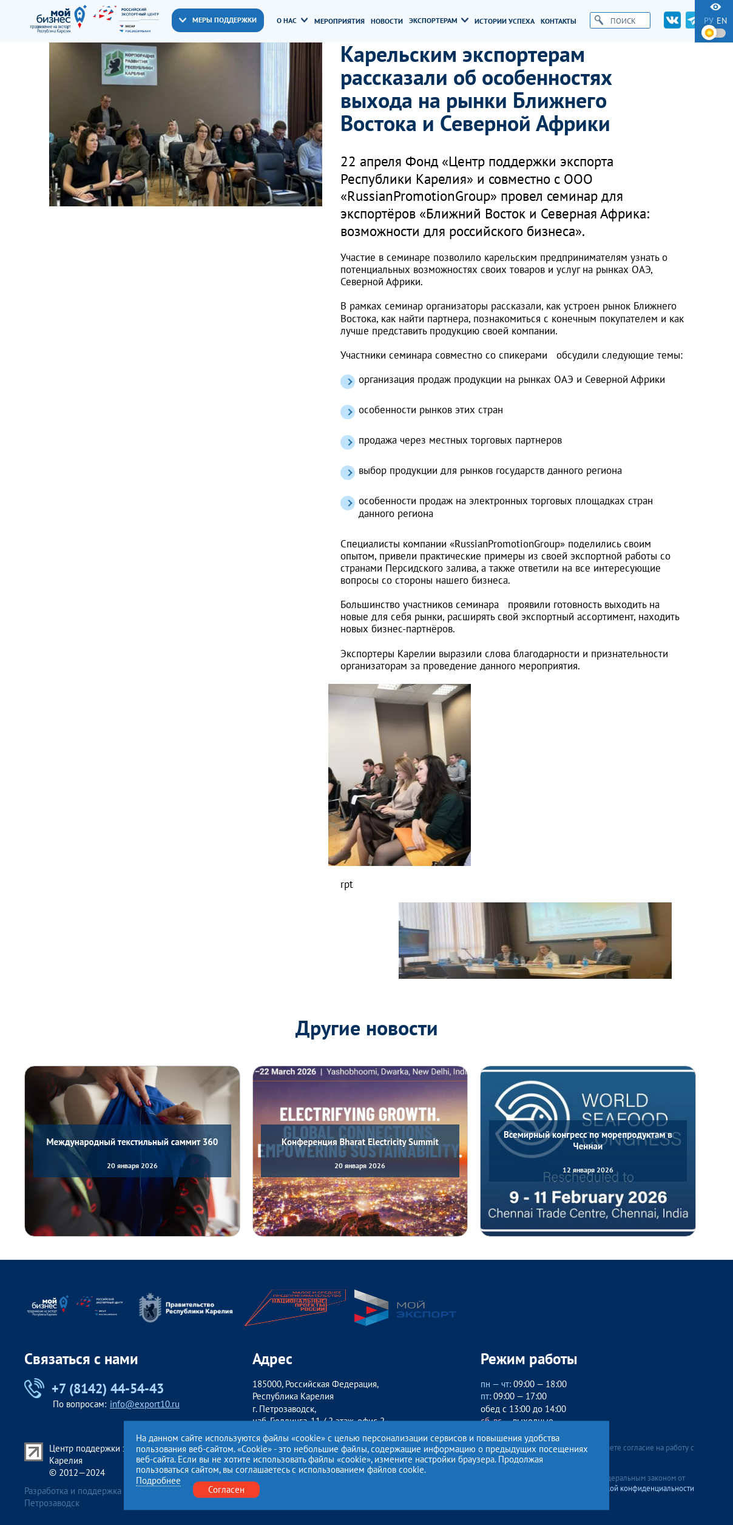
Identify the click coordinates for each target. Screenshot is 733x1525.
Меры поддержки (218, 19)
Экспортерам (438, 20)
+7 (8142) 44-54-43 (93, 1388)
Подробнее (158, 1480)
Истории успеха (505, 21)
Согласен (226, 1489)
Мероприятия (339, 21)
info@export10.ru (145, 1404)
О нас (292, 20)
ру (709, 20)
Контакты (558, 21)
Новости (387, 21)
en (722, 20)
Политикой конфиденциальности (637, 1488)
